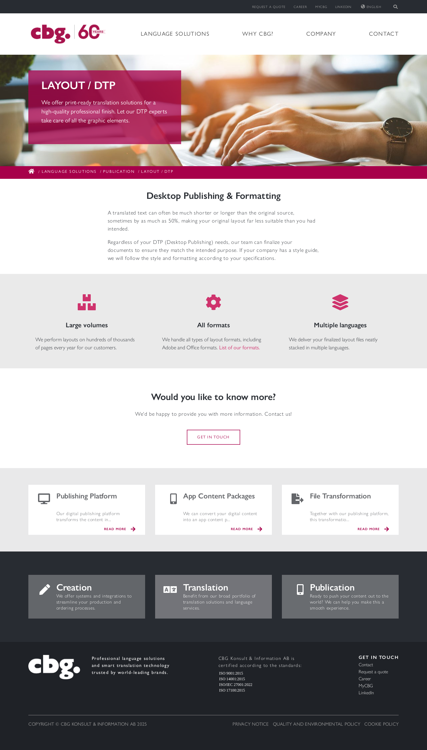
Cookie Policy (381, 724)
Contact (384, 33)
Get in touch (213, 437)
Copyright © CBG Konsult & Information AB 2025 (87, 724)
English (371, 7)
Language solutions (175, 33)
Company (321, 33)
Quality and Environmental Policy (316, 724)
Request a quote (269, 7)
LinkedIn (343, 7)
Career (300, 7)
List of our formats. (239, 347)
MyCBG (321, 7)
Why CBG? (258, 33)
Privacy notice (251, 724)
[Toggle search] (395, 7)
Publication (118, 171)
